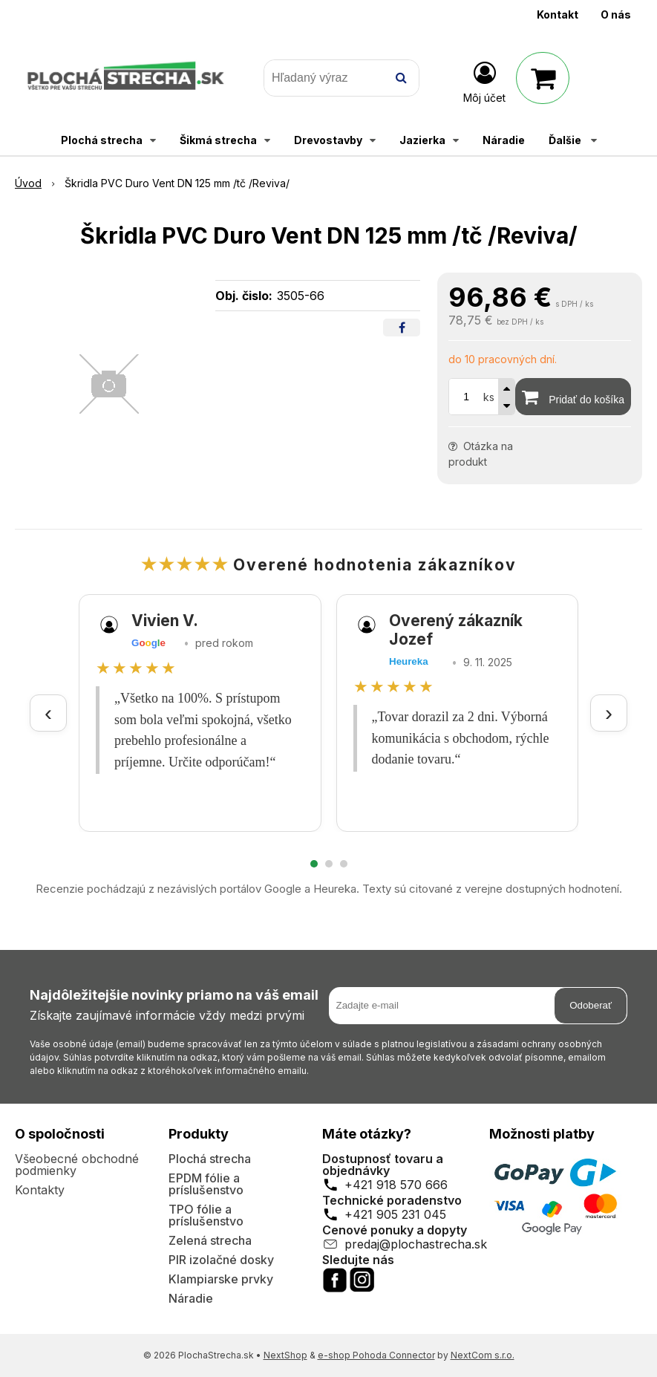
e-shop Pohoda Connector (376, 1355)
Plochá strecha (210, 1158)
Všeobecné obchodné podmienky (77, 1164)
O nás (616, 14)
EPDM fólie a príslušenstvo (206, 1184)
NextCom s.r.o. (482, 1355)
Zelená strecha (210, 1240)
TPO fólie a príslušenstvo (206, 1215)
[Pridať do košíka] (573, 396)
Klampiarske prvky (221, 1279)
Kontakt (557, 14)
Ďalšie (573, 140)
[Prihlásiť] (484, 80)
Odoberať (590, 1005)
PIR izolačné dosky (221, 1259)
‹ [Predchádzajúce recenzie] (48, 712)
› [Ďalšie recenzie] (608, 712)
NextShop (285, 1355)
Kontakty (40, 1189)
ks (488, 397)
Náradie (191, 1298)
